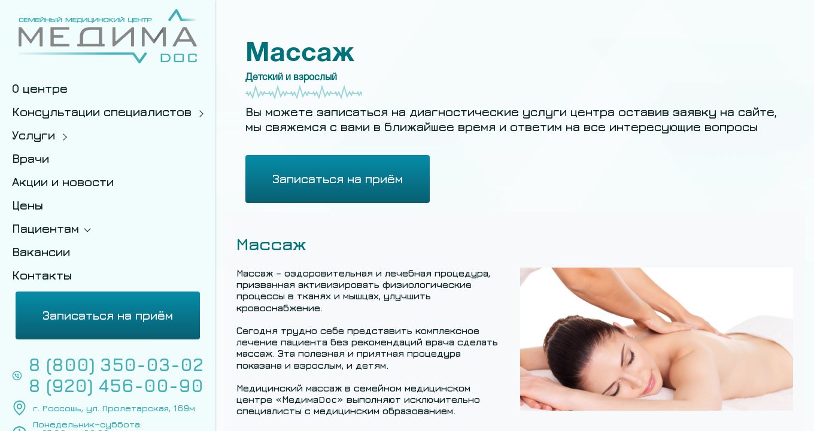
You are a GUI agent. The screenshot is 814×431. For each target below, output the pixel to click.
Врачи (30, 158)
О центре (40, 88)
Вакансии (41, 252)
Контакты (42, 275)
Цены (27, 205)
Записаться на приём (107, 315)
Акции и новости (63, 182)
